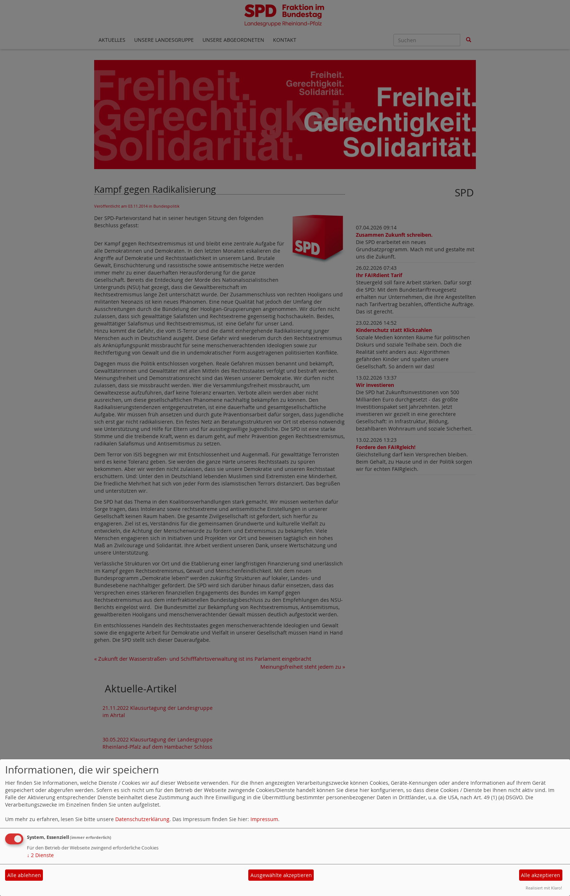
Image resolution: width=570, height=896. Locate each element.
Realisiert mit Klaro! (544, 888)
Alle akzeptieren (540, 875)
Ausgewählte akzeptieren (281, 875)
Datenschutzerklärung (142, 819)
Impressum (264, 819)
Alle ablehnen (24, 875)
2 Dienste (40, 855)
